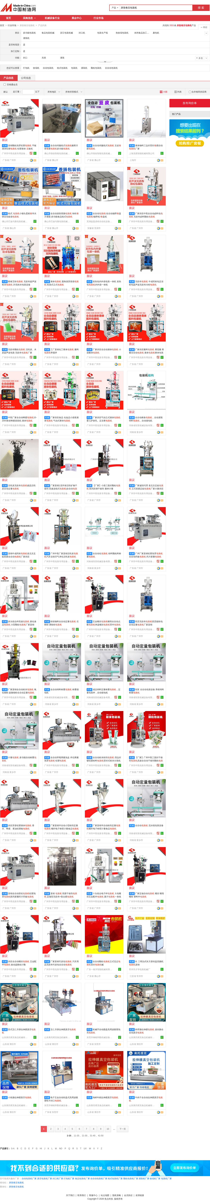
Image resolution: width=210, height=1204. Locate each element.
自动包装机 (48, 68)
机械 (5, 145)
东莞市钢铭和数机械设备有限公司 (100, 1037)
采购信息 (29, 18)
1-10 (69, 1135)
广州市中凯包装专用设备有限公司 (15, 153)
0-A (12, 1148)
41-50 (100, 1135)
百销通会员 (12, 84)
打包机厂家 (69, 1178)
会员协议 (128, 1195)
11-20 (76, 1135)
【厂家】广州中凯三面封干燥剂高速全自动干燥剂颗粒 (146, 760)
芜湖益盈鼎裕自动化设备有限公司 (100, 221)
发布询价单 (190, 102)
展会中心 (77, 18)
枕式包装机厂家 (115, 1178)
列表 (178, 91)
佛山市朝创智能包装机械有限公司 (57, 153)
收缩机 (36, 68)
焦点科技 (108, 1198)
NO (60, 1148)
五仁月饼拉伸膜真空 (63, 1029)
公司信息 (26, 77)
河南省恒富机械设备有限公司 (142, 425)
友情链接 (140, 1195)
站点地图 (105, 1195)
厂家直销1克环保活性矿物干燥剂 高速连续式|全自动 (60, 488)
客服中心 (93, 1195)
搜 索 (201, 7)
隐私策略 (116, 1195)
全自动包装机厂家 (98, 1178)
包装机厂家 (166, 1178)
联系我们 (81, 1195)
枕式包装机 (62, 68)
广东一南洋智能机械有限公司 (100, 969)
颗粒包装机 (96, 68)
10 (108, 1129)
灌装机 (84, 68)
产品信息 (8, 77)
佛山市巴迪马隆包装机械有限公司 (15, 221)
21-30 (84, 1135)
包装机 (74, 68)
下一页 (122, 1129)
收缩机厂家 (155, 1178)
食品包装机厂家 (82, 1178)
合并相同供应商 (197, 91)
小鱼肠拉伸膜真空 (19, 1097)
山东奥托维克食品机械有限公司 (15, 1037)
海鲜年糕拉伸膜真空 (105, 1097)
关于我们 (70, 1195)
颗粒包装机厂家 (130, 1178)
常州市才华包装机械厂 (139, 969)
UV (85, 1148)
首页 (8, 18)
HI (41, 1148)
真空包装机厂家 (44, 1178)
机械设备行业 (52, 18)
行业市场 (98, 18)
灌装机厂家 (144, 1178)
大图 (163, 91)
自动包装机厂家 (29, 1178)
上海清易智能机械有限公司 (141, 153)
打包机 (26, 68)
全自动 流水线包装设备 (149, 825)
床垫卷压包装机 (16, 1182)
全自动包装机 (111, 68)
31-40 (92, 1135)
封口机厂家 (58, 1178)
